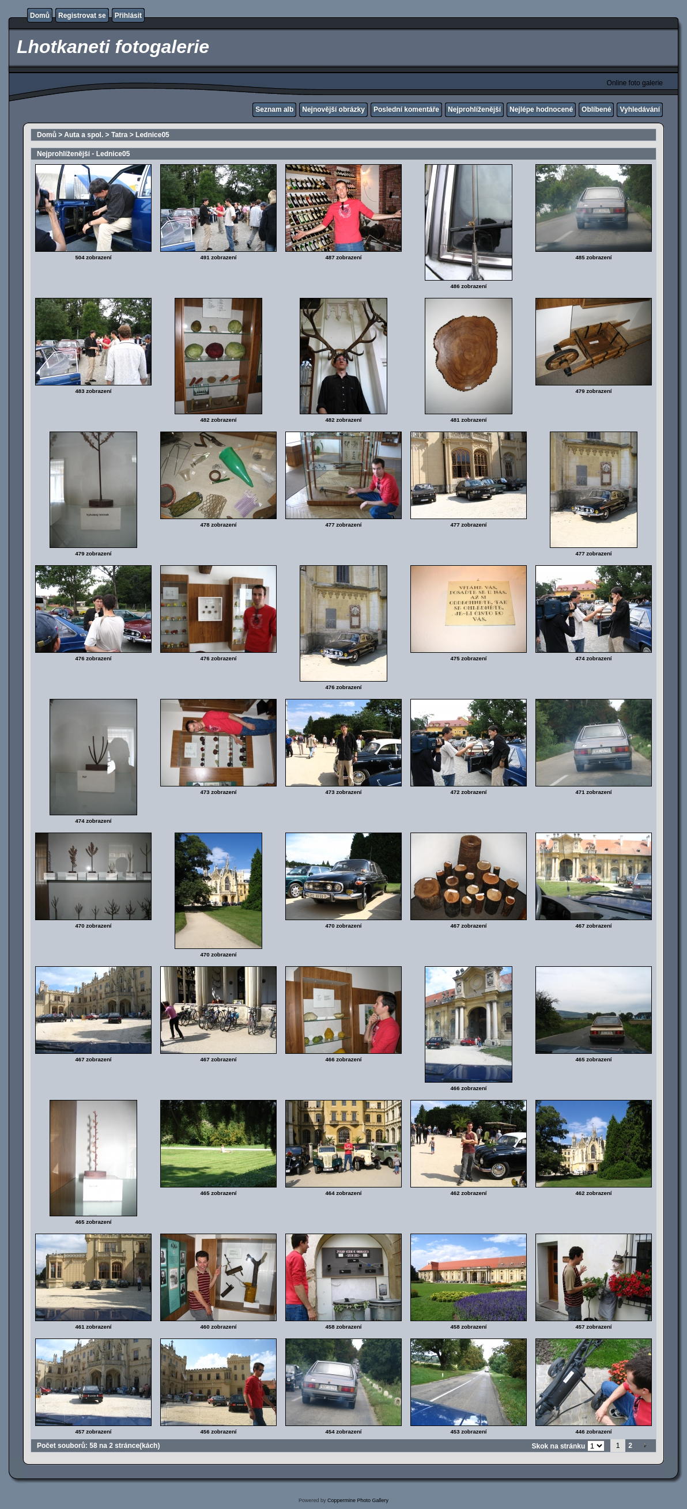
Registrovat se (82, 16)
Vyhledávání (640, 109)
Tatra (119, 135)
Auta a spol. (83, 135)
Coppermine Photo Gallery (357, 1500)
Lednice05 (152, 135)
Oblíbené (596, 109)
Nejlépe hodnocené (541, 109)
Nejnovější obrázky (333, 109)
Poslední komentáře (406, 109)
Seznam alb (274, 109)
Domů (40, 16)
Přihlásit (128, 16)
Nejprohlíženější (474, 109)
